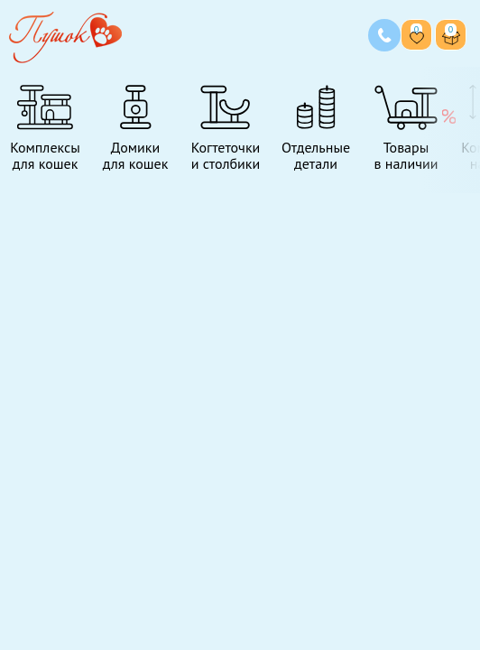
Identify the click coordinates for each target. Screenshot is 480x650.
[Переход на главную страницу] (65, 34)
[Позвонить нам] (384, 35)
